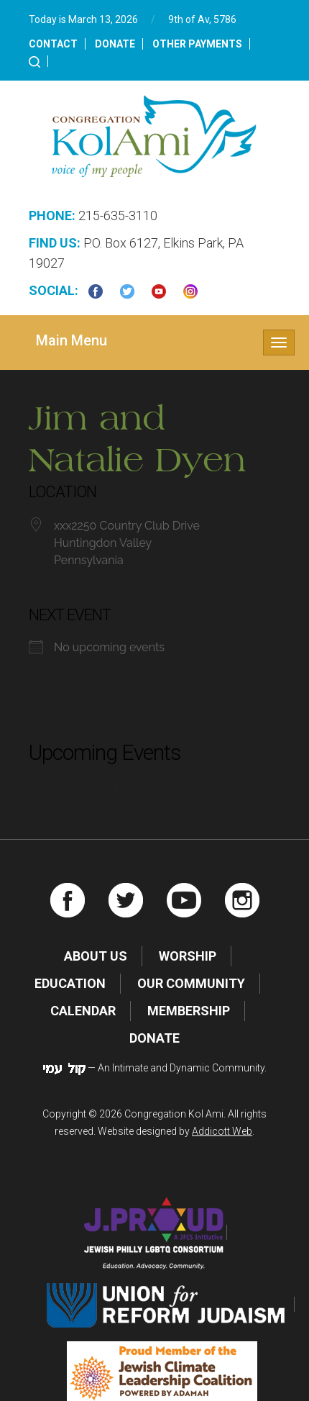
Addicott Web (222, 1131)
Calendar (83, 1010)
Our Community (191, 983)
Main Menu (71, 340)
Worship (187, 956)
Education (70, 983)
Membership (188, 1010)
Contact (53, 44)
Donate (115, 44)
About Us (95, 956)
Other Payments (197, 44)
